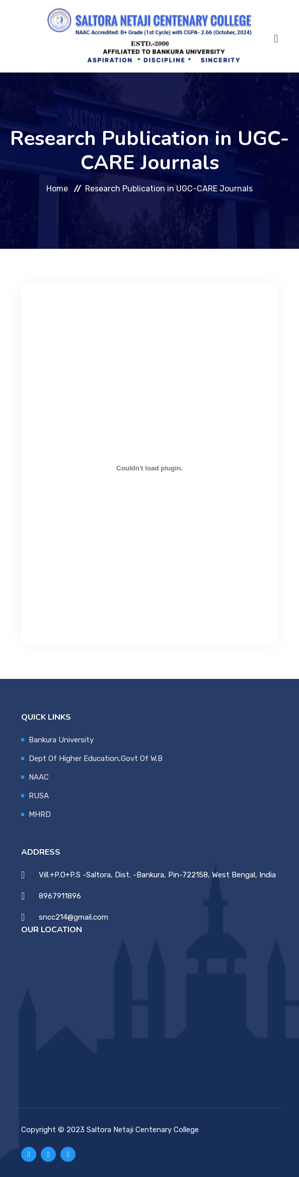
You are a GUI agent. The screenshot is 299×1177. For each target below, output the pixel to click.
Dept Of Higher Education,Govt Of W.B (96, 758)
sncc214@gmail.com (73, 917)
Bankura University (61, 739)
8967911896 (60, 896)
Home (57, 188)
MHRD (40, 814)
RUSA (39, 795)
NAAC (39, 777)
